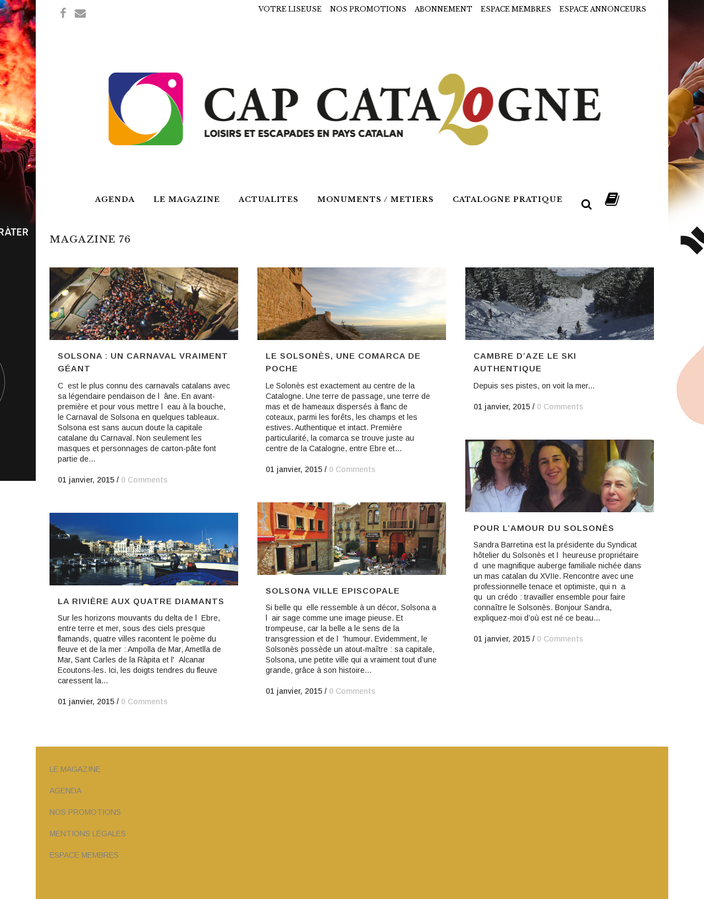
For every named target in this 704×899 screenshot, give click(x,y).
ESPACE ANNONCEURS (602, 9)
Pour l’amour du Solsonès (544, 528)
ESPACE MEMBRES (516, 9)
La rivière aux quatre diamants (141, 601)
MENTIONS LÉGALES (88, 833)
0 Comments (144, 479)
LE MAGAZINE (75, 769)
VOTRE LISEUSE (290, 9)
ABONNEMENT (443, 9)
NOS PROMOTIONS (368, 9)
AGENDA (65, 790)
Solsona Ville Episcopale (333, 590)
